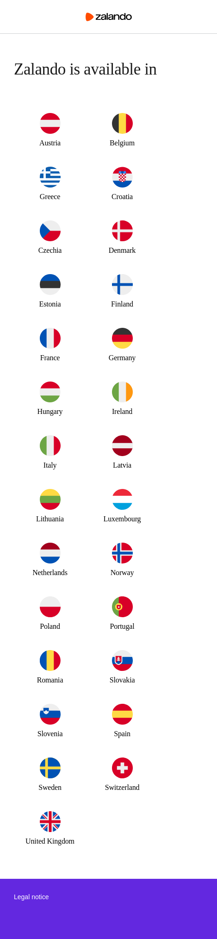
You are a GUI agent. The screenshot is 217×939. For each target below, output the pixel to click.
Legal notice (31, 897)
